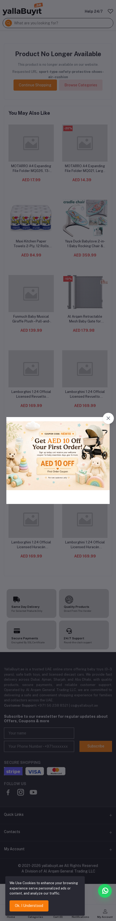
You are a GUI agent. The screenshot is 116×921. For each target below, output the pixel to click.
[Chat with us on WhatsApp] (105, 891)
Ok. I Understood (29, 906)
